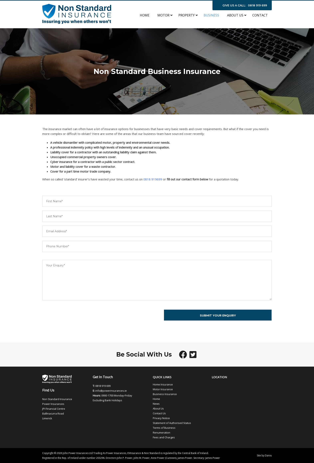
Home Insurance (163, 384)
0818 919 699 (257, 5)
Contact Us (159, 413)
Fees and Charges (164, 437)
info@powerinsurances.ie (111, 390)
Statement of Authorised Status (172, 423)
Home (156, 399)
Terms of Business (164, 428)
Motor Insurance (163, 389)
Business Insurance (165, 394)
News (156, 403)
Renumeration (161, 432)
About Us (158, 408)
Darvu (268, 455)
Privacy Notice (161, 418)
